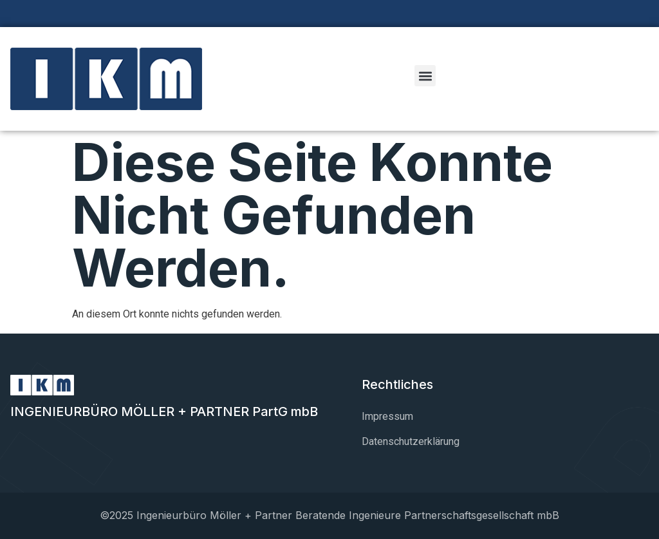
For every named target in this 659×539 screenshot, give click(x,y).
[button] (425, 75)
